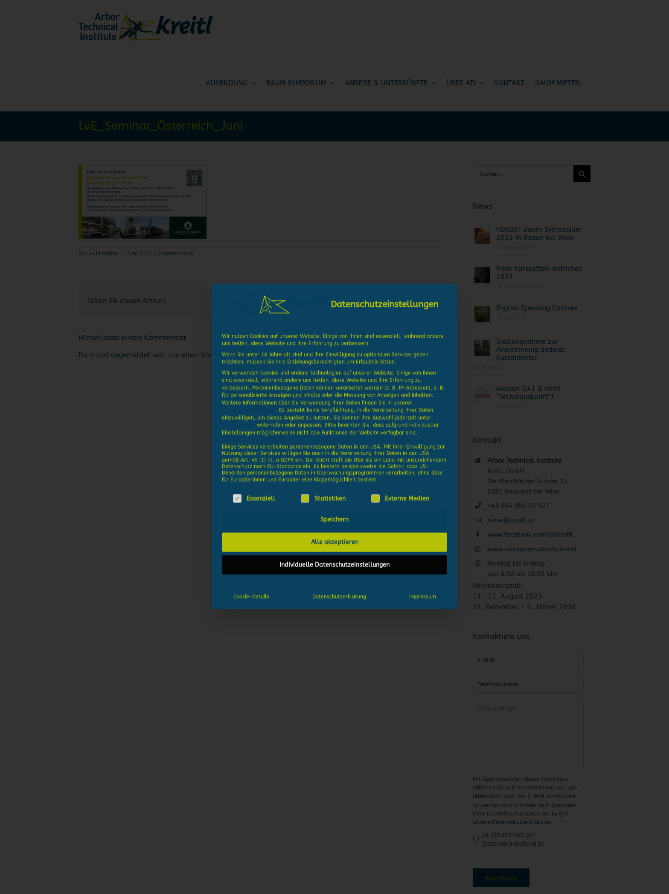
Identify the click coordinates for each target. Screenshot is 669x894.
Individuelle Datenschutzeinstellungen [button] (334, 561)
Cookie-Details (251, 593)
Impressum (422, 593)
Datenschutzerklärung (249, 406)
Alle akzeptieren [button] (334, 538)
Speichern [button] (334, 516)
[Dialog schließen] (447, 290)
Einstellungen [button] (238, 421)
